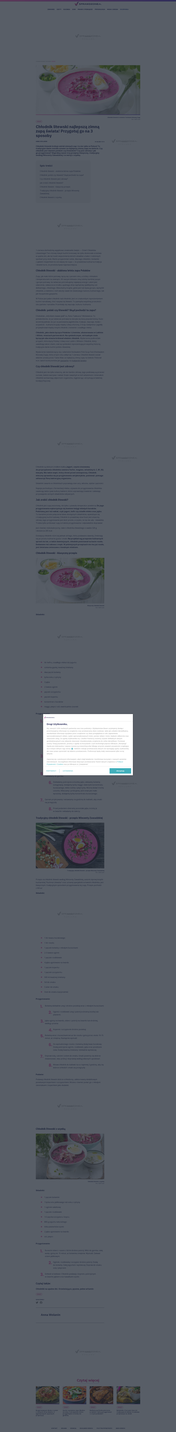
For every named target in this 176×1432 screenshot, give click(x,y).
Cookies (60, 764)
